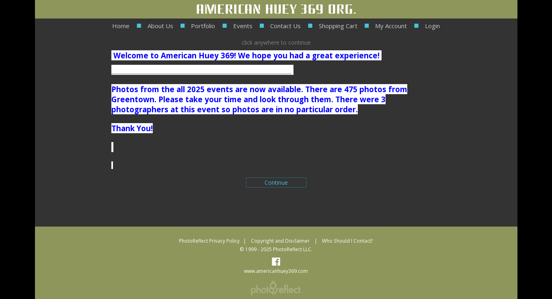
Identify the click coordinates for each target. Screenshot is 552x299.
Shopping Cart (338, 26)
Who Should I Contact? (347, 240)
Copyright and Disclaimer (281, 240)
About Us (160, 26)
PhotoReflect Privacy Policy (209, 240)
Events (242, 26)
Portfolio (203, 26)
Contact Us (285, 26)
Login (432, 26)
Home (120, 26)
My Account (391, 26)
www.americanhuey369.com (276, 271)
